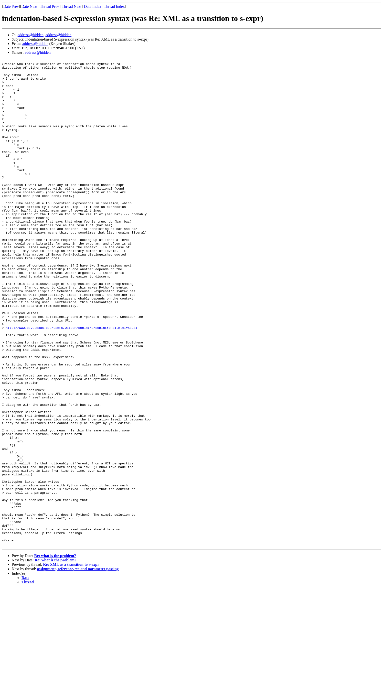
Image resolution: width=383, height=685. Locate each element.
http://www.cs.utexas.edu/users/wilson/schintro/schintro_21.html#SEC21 (71, 381)
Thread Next (71, 6)
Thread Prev (49, 6)
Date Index (92, 6)
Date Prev (11, 6)
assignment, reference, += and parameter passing (78, 666)
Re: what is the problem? (55, 652)
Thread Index (114, 6)
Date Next (29, 6)
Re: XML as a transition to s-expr (71, 661)
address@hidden (30, 35)
